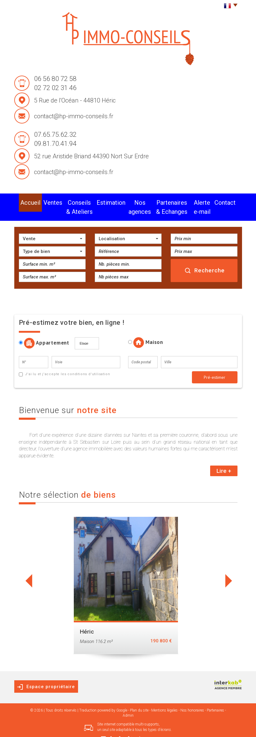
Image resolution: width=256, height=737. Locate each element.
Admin (128, 704)
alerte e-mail (205, 201)
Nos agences (128, 201)
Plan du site (139, 698)
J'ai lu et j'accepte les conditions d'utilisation (67, 362)
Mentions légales (164, 698)
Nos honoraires (192, 698)
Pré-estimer (214, 365)
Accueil (27, 201)
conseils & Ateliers (72, 201)
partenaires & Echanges (167, 201)
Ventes (44, 201)
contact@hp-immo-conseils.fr (73, 116)
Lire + (224, 459)
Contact (228, 201)
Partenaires (215, 698)
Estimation (103, 201)
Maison (145, 330)
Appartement (46, 331)
